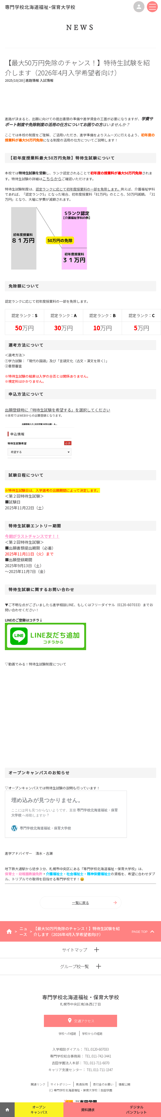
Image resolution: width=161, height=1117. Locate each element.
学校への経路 (68, 1033)
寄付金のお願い (103, 1084)
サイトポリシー (60, 1084)
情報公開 (124, 1084)
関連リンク (38, 1084)
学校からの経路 (92, 1033)
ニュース (23, 931)
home (9, 931)
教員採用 (82, 1084)
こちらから (52, 178)
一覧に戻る (95, 902)
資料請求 (88, 1109)
